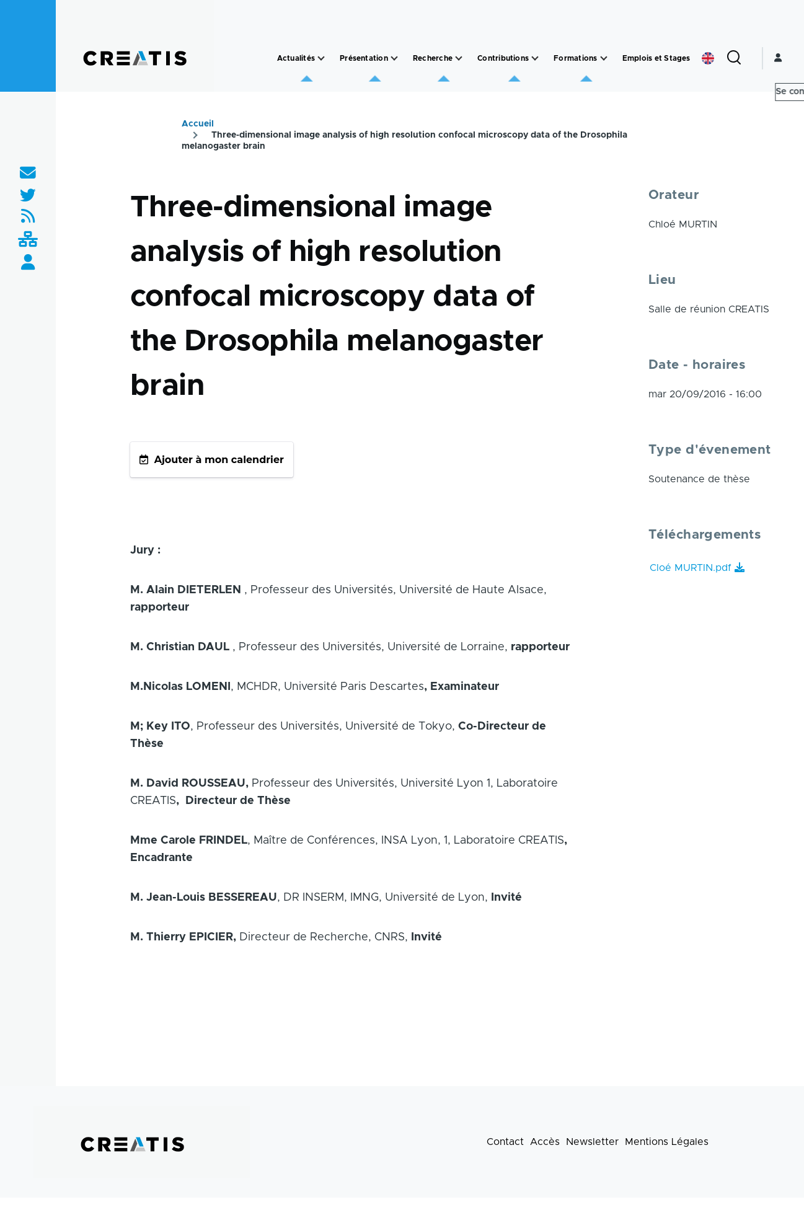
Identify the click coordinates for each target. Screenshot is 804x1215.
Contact (505, 1142)
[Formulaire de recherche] (734, 58)
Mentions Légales (667, 1142)
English (708, 58)
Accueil (198, 124)
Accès (545, 1142)
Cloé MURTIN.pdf (690, 568)
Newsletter (592, 1142)
